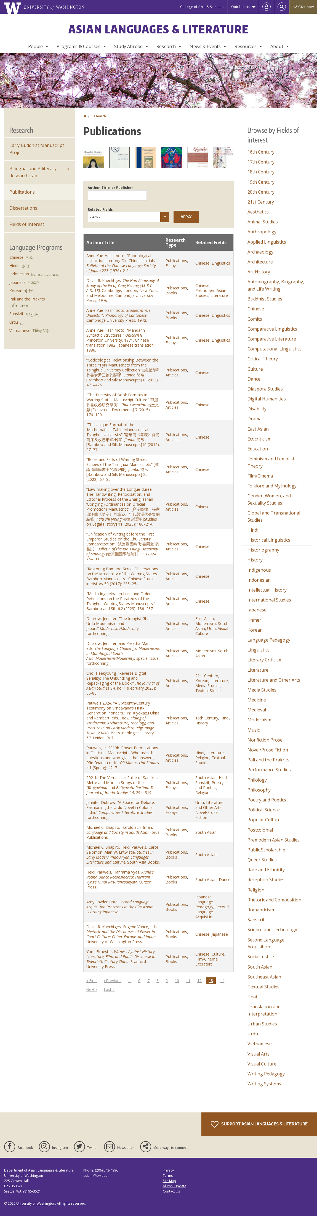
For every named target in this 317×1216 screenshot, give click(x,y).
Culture (218, 954)
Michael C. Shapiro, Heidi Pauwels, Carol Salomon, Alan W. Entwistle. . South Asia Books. (123, 855)
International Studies (269, 600)
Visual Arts (258, 1054)
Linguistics (221, 263)
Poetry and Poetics (209, 785)
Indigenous (259, 570)
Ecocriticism (259, 439)
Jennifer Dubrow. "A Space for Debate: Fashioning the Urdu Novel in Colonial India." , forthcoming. (120, 810)
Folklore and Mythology (272, 486)
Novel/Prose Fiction (206, 815)
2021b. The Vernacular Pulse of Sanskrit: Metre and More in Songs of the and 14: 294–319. (122, 785)
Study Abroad (128, 46)
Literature (219, 295)
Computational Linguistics (274, 349)
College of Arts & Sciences (202, 6)
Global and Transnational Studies (273, 516)
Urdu (211, 628)
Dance (224, 879)
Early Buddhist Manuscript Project (36, 148)
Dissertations (23, 208)
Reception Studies (265, 880)
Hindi (224, 718)
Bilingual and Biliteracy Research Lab (33, 172)
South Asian (206, 777)
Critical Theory (262, 359)
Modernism (205, 623)
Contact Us (171, 1191)
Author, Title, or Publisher (110, 187)
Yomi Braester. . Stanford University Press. (121, 959)
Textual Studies (209, 690)
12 (200, 980)
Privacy (168, 1170)
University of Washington (35, 1203)
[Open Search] (281, 7)
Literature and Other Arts (209, 805)
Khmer (254, 620)
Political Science (263, 810)
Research (166, 46)
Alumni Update (174, 1186)
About (276, 46)
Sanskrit (202, 782)
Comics (254, 319)
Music (253, 730)
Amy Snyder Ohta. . (120, 906)
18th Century (261, 172)
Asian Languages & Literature (158, 29)
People (35, 46)
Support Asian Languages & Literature (259, 1124)
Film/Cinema (206, 959)
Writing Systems (264, 1084)
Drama (254, 419)
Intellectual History (267, 590)
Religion (202, 757)
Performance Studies (269, 770)
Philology (257, 780)
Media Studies (207, 685)
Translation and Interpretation (264, 1010)
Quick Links (240, 6)
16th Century (206, 718)
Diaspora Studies (265, 389)
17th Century (261, 162)
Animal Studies (262, 222)
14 (223, 980)
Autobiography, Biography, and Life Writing (275, 285)
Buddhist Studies (264, 299)
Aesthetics (258, 212)
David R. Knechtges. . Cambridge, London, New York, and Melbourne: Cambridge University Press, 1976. (122, 290)
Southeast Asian (264, 977)
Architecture (260, 262)
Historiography (263, 550)
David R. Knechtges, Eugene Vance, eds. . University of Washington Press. (122, 934)
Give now (303, 6)
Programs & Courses (78, 46)
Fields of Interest (26, 224)
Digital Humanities (266, 399)
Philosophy (259, 790)
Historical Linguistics (268, 540)
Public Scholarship (266, 850)
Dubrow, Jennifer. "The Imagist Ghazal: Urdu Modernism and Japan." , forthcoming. (120, 626)
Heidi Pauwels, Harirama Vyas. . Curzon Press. (120, 879)
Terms (168, 1175)
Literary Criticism (265, 660)
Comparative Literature (271, 339)
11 (189, 980)
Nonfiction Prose (265, 740)
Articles (172, 375)
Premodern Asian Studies (273, 840)
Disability (257, 409)
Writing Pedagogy (266, 1074)
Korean (201, 680)
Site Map (169, 1180)
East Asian (204, 618)
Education (257, 449)
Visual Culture (261, 1064)
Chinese (202, 263)
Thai (252, 997)
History (201, 723)
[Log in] (266, 7)
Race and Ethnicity (266, 870)
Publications (176, 260)
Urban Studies (262, 1024)
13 (212, 981)
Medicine (256, 700)
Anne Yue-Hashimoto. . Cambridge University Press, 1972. (118, 315)
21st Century (206, 675)
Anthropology (261, 232)
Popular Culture (264, 820)
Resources (245, 46)
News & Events (205, 46)
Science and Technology (272, 930)
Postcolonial (260, 830)
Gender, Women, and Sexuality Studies (269, 499)
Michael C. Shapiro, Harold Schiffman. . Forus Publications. (122, 832)
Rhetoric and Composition (274, 900)
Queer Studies (262, 860)
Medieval (256, 710)
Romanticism (260, 910)
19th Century (261, 182)
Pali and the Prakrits (27, 299)
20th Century (261, 192)
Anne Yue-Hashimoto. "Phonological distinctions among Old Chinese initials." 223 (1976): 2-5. (121, 263)
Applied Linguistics (266, 242)
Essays (172, 265)
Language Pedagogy (204, 904)
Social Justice (260, 957)
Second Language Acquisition (212, 911)
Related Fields (100, 209)
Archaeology (260, 252)
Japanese (203, 897)
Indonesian (19, 273)
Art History (258, 272)
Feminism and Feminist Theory (270, 462)
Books (171, 293)
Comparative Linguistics (272, 329)
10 (178, 980)
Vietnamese (19, 330)
